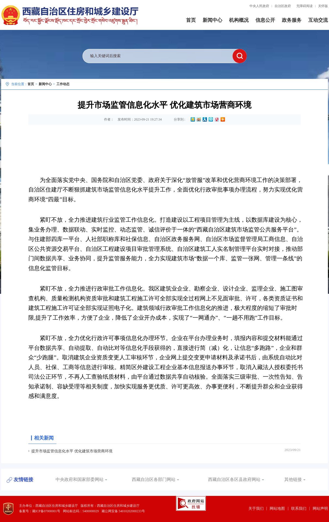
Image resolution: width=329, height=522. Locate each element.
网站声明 (320, 508)
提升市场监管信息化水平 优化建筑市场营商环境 (71, 451)
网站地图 (277, 508)
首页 (191, 20)
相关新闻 (44, 437)
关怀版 (323, 6)
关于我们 (256, 508)
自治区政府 (283, 6)
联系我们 (298, 508)
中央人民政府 (259, 6)
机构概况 (239, 20)
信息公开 (265, 20)
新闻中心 (212, 20)
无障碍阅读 (304, 6)
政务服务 (291, 20)
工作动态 (62, 84)
